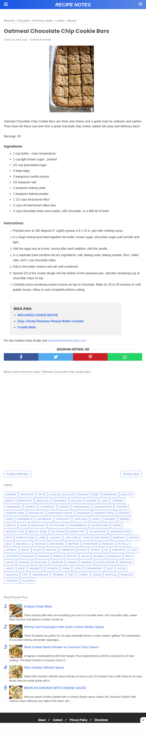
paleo (37, 550)
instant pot (77, 532)
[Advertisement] (73, 730)
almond (11, 494)
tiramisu (58, 575)
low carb (71, 538)
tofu (71, 575)
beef (96, 494)
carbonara (13, 507)
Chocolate (36, 513)
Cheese (64, 507)
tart (25, 575)
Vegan (97, 575)
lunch (86, 538)
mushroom (90, 544)
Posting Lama (131, 474)
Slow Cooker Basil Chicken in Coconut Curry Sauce (61, 647)
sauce (10, 562)
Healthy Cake (15, 532)
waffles (111, 575)
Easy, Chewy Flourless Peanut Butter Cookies (50, 321)
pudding (28, 556)
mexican (40, 544)
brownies (60, 501)
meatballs (23, 544)
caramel (117, 501)
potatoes (12, 556)
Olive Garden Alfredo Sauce (44, 668)
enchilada (38, 525)
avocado (56, 494)
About (40, 720)
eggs (23, 525)
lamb (41, 538)
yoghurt (12, 581)
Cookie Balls (26, 327)
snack (10, 568)
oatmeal (11, 550)
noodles (108, 544)
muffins (73, 544)
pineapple (119, 550)
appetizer (27, 494)
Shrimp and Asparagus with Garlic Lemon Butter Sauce (64, 627)
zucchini (28, 581)
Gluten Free (99, 525)
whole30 (127, 575)
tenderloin (40, 575)
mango (133, 538)
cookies (123, 513)
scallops (40, 562)
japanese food (120, 532)
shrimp (72, 562)
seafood (57, 562)
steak (66, 568)
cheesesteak (103, 507)
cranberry (44, 519)
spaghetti (36, 568)
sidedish (86, 562)
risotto (71, 556)
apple (42, 494)
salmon (98, 556)
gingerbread (78, 525)
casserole (47, 507)
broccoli (42, 501)
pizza (133, 550)
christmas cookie (60, 513)
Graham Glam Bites (38, 606)
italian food (97, 532)
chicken (121, 507)
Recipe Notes (73, 4)
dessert (110, 519)
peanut (95, 550)
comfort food (104, 513)
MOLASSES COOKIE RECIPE (37, 315)
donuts (11, 525)
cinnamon (83, 513)
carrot (30, 507)
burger (91, 501)
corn (9, 519)
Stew (77, 568)
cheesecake (81, 507)
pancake (51, 550)
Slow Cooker (105, 562)
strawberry (93, 568)
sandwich (114, 556)
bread (10, 501)
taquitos (12, 575)
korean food (25, 538)
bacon (70, 494)
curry (96, 519)
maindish (119, 538)
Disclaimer (103, 720)
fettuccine (57, 525)
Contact (57, 720)
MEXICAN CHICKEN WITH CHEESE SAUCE (55, 688)
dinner (124, 519)
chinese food (15, 513)
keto (9, 538)
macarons (101, 538)
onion (25, 550)
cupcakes (81, 519)
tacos (121, 568)
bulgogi (76, 501)
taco (109, 568)
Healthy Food (37, 532)
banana (84, 494)
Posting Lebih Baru (17, 474)
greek (116, 525)
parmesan (68, 550)
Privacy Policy (79, 720)
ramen (57, 556)
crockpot (63, 519)
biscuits (126, 494)
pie (106, 550)
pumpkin (43, 556)
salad (85, 556)
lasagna (55, 538)
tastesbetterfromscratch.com (67, 341)
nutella (123, 544)
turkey (84, 575)
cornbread (25, 519)
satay (129, 556)
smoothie (125, 562)
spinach (52, 568)
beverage (110, 494)
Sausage (24, 562)
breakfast (25, 501)
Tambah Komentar (40, 40)
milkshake (57, 544)
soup (21, 568)
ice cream (58, 532)
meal (9, 544)
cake (104, 501)
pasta (82, 550)
